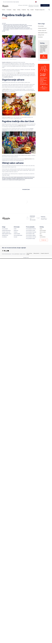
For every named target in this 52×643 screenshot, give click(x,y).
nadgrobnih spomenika (28, 158)
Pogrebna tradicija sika (7, 27)
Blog (28, 9)
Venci (40, 233)
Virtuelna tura (16, 230)
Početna (3, 9)
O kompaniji (9, 9)
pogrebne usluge (14, 27)
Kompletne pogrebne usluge (8, 25)
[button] (45, 5)
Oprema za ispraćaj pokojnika (8, 26)
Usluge (14, 9)
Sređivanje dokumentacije (42, 28)
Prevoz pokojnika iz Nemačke (31, 228)
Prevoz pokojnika (41, 26)
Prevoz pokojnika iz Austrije (30, 230)
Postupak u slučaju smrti (39, 9)
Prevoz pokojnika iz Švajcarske (31, 232)
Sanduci (41, 228)
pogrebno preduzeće (20, 27)
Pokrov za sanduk (43, 232)
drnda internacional (9, 24)
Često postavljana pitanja (18, 235)
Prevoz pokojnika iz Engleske (30, 235)
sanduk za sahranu (6, 89)
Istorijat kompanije (17, 233)
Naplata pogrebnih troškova (42, 32)
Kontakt (32, 9)
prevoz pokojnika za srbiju (28, 28)
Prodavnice (24, 9)
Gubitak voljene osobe (23, 24)
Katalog (18, 9)
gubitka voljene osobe (22, 125)
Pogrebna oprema (24, 26)
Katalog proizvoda (41, 34)
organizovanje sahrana (17, 26)
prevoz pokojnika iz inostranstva (17, 28)
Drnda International (15, 24)
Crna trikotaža (40, 37)
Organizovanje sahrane (13, 79)
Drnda (4, 24)
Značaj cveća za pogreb (6, 117)
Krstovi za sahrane (43, 230)
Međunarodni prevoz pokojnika (18, 25)
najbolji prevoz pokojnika (28, 25)
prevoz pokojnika (27, 27)
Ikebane (41, 235)
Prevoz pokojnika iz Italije (30, 233)
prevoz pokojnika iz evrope (7, 28)
